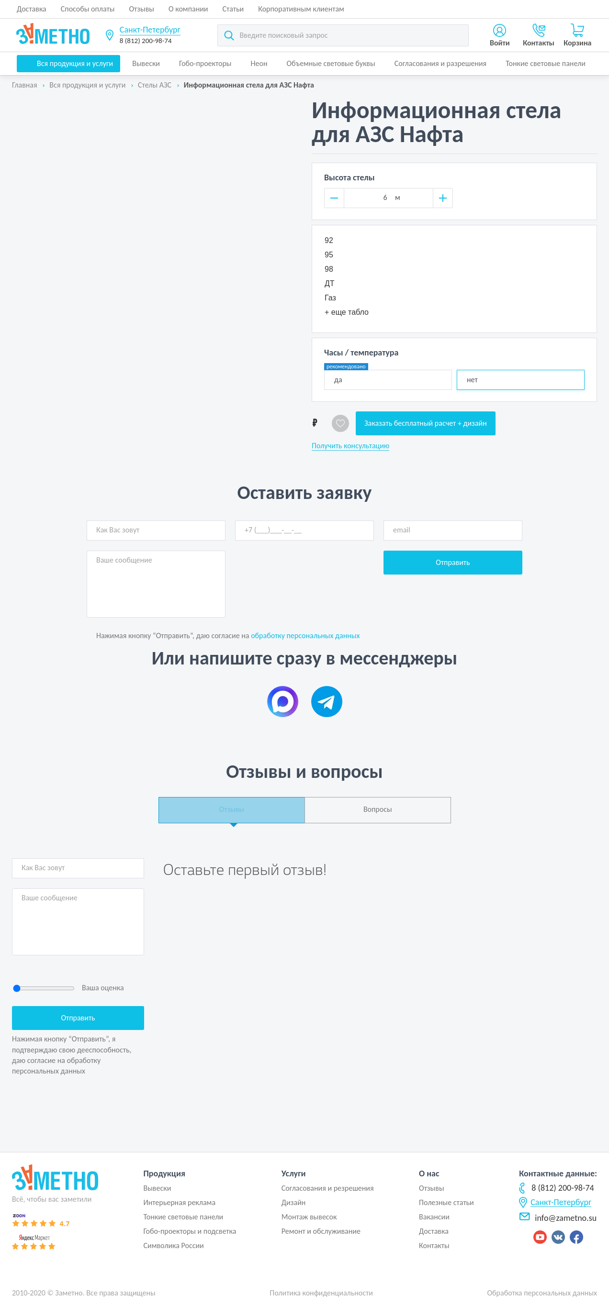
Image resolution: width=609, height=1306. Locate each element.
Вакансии (434, 1216)
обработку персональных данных (305, 635)
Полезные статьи (446, 1202)
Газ (330, 298)
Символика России (173, 1245)
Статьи (233, 8)
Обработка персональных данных (542, 1292)
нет (472, 379)
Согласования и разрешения (441, 63)
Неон (259, 63)
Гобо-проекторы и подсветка (189, 1231)
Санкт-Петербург (150, 29)
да (346, 377)
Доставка (31, 8)
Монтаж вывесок (309, 1216)
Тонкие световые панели (546, 63)
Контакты (434, 1245)
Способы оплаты (88, 8)
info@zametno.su (558, 1218)
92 (329, 240)
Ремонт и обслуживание (321, 1231)
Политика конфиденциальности (321, 1292)
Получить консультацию (350, 446)
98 (329, 269)
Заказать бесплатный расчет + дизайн (425, 423)
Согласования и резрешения (328, 1188)
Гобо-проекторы (205, 63)
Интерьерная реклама (179, 1202)
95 (329, 255)
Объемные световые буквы (330, 63)
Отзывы (141, 8)
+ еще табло (347, 312)
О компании (188, 8)
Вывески (146, 63)
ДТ (330, 283)
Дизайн (294, 1202)
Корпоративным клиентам (301, 8)
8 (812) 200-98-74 (146, 40)
